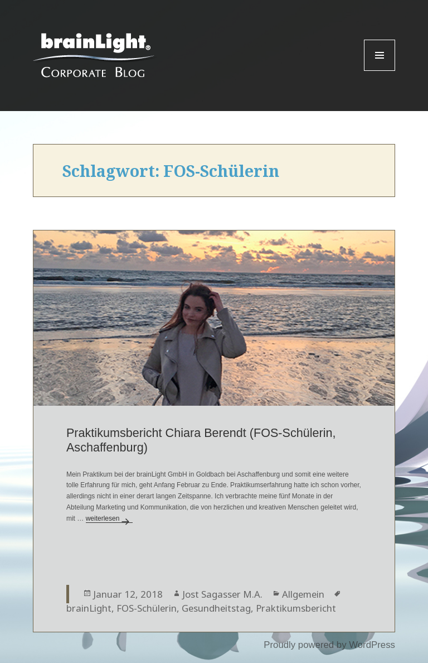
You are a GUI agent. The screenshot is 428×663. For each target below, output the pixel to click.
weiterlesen (109, 518)
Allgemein (303, 594)
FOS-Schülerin (146, 608)
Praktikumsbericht (296, 608)
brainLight (88, 608)
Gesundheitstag (216, 608)
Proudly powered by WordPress (329, 645)
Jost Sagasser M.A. (222, 594)
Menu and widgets (379, 70)
